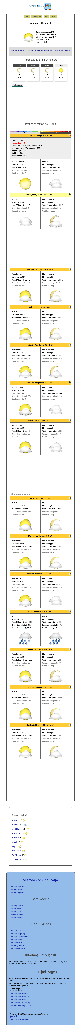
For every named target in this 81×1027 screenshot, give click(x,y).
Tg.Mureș (16, 855)
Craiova (15, 837)
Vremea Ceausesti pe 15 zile (21, 1006)
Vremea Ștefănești (17, 946)
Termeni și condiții (16, 1018)
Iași (13, 846)
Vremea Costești (17, 940)
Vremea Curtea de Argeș (19, 937)
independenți (23, 986)
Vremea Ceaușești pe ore (20, 997)
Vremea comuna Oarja (40, 880)
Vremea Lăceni (16, 890)
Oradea (15, 850)
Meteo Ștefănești (17, 906)
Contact (53, 16)
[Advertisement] (40, 103)
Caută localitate (37, 16)
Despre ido (14, 1016)
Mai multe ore (17, 85)
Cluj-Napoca (17, 829)
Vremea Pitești (16, 931)
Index (27, 16)
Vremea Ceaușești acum (19, 994)
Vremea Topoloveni (18, 949)
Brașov (15, 820)
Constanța (16, 833)
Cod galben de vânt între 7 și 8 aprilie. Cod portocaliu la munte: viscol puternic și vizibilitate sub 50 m (40, 51)
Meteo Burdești (16, 912)
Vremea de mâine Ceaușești (21, 1003)
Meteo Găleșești (17, 915)
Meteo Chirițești (16, 909)
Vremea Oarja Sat (17, 893)
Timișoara (16, 859)
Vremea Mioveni (17, 943)
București (16, 824)
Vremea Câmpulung (18, 934)
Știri (46, 16)
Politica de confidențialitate (19, 1020)
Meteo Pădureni (16, 918)
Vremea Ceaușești (17, 887)
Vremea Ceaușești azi (18, 1000)
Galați (14, 842)
